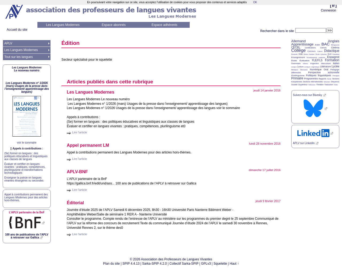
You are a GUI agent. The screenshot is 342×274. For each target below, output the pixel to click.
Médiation (294, 70)
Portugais (336, 75)
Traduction (328, 85)
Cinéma (335, 47)
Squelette (220, 263)
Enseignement (298, 57)
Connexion (328, 10)
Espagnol (333, 57)
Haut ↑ (234, 263)
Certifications (310, 48)
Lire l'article (79, 132)
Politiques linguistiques (318, 75)
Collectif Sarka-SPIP (184, 263)
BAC (325, 44)
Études (294, 60)
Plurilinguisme (298, 75)
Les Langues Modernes (62, 25)
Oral (326, 69)
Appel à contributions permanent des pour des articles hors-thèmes (26, 197)
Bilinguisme (335, 45)
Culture (319, 51)
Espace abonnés (114, 25)
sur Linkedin (304, 143)
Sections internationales (313, 82)
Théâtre (320, 84)
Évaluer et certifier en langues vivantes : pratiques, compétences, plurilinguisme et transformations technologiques (24, 168)
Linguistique (315, 67)
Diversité (294, 54)
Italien (336, 63)
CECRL (295, 47)
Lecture (300, 67)
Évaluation (304, 60)
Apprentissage (302, 44)
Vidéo (336, 85)
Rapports (322, 79)
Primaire (297, 78)
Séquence (335, 82)
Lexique (307, 67)
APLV (8, 43)
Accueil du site (17, 30)
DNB (301, 54)
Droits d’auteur (309, 54)
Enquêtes (336, 54)
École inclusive (321, 54)
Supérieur (303, 84)
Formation (332, 60)
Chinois (323, 48)
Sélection (327, 82)
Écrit (329, 54)
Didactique (331, 51)
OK (255, 2)
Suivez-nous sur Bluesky (307, 95)
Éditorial (75, 202)
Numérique (315, 69)
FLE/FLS (317, 60)
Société (294, 85)
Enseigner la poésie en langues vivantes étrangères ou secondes (24, 179)
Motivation (304, 70)
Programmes (311, 78)
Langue (294, 67)
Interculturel (326, 63)
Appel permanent (88, 145)
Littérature (325, 66)
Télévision (312, 85)
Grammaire (296, 63)
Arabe (317, 45)
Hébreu (305, 63)
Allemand (298, 41)
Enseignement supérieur (316, 57)
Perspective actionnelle (323, 72)
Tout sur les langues (18, 57)
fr (333, 5)
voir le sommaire (26, 142)
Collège (298, 50)
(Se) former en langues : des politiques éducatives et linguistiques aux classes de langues (26, 156)
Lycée (335, 66)
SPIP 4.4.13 (130, 263)
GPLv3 (206, 263)
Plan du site (111, 263)
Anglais (333, 41)
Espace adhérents (164, 25)
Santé (329, 79)
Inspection (314, 63)
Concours (312, 51)
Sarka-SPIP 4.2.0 (154, 263)
